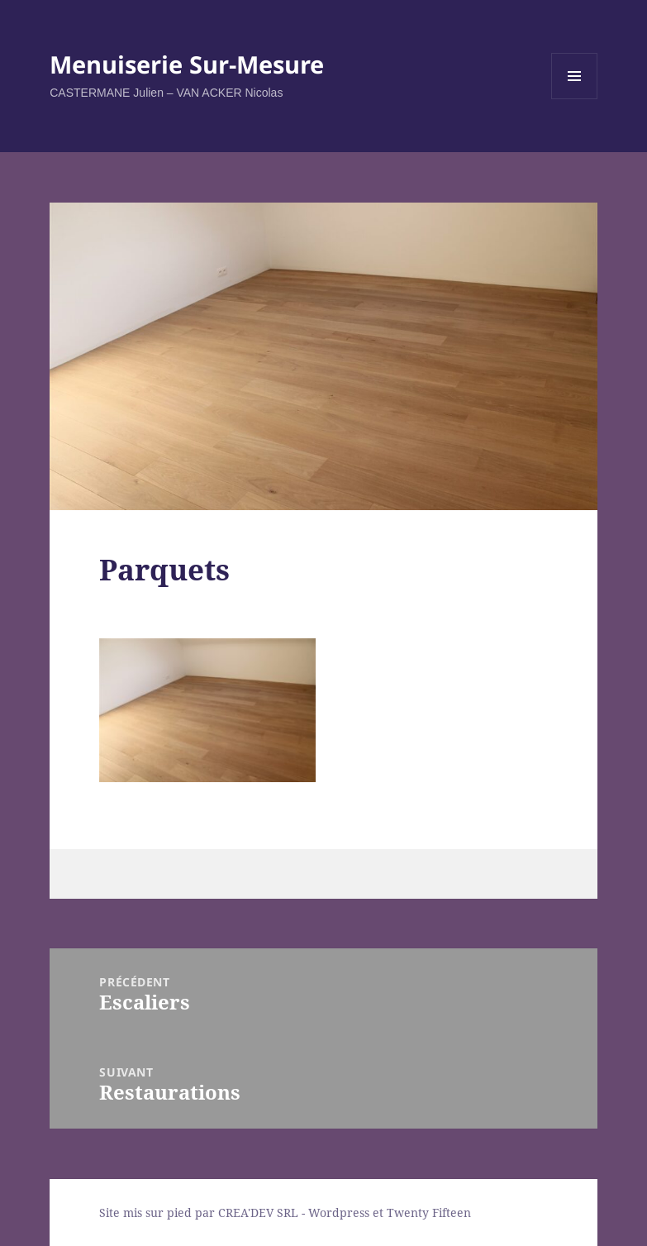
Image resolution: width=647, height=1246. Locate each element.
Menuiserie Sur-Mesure (187, 64)
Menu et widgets (574, 98)
